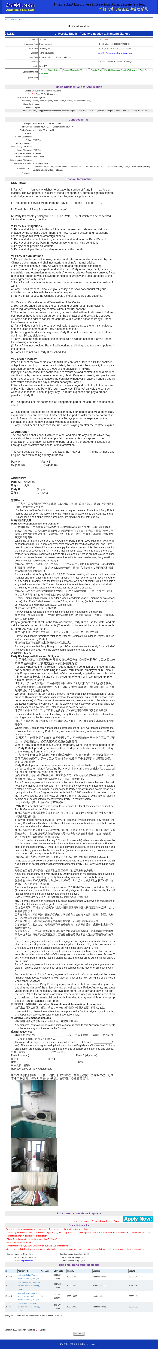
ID (6, 1271)
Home (7, 19)
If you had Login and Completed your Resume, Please (96, 1221)
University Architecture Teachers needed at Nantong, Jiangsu (29, 1306)
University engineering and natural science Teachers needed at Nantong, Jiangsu (28, 1296)
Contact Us (94, 1344)
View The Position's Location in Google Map (115, 53)
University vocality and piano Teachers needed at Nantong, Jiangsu (29, 1285)
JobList (14, 19)
